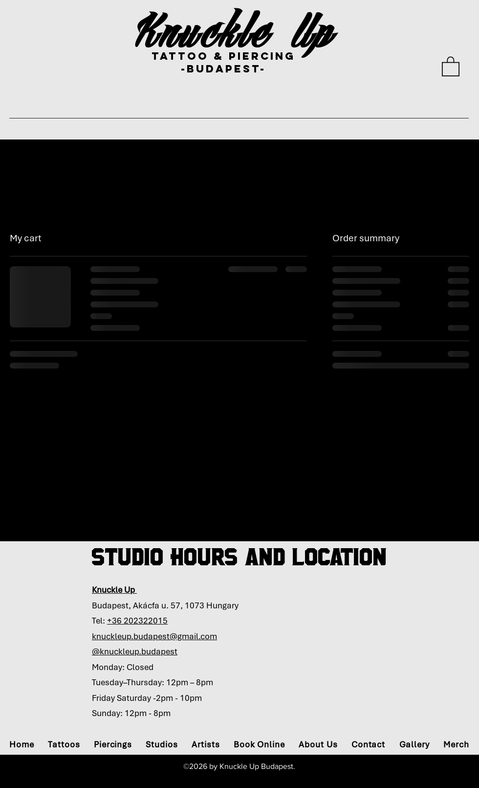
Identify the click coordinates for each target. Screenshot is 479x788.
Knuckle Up (235, 30)
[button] (450, 65)
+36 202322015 (137, 620)
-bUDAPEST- (223, 68)
